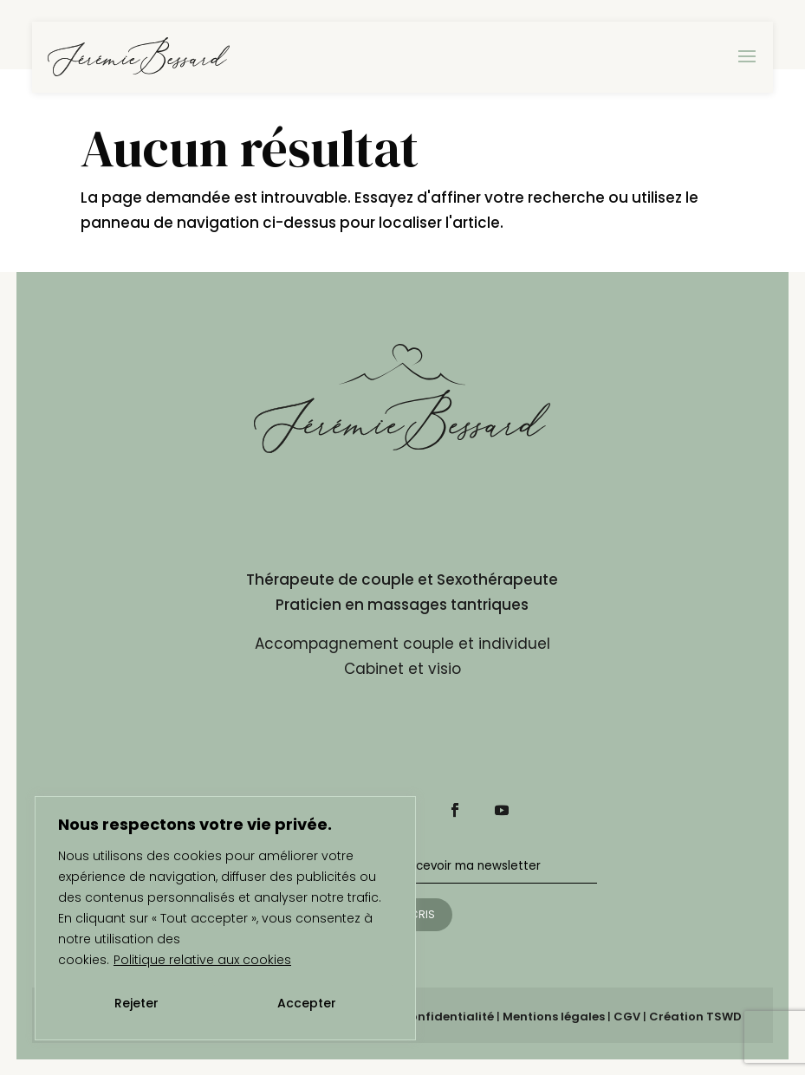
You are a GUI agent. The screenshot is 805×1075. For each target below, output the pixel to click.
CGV (626, 1016)
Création (695, 1016)
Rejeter (136, 1003)
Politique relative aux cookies (202, 959)
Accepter (306, 1003)
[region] (225, 918)
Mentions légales (554, 1016)
